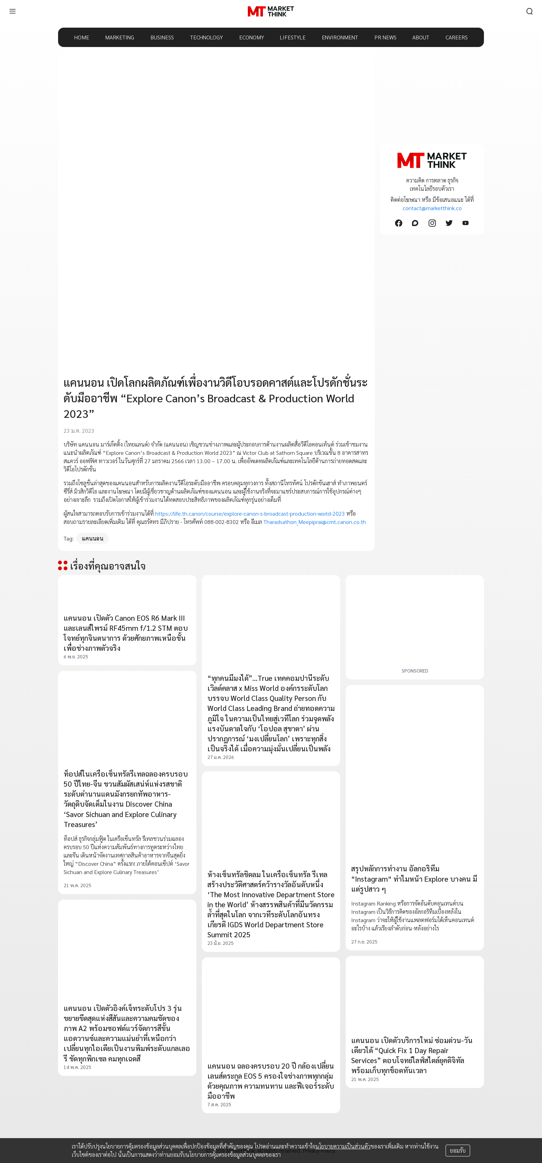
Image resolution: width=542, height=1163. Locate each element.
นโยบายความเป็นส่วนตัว (343, 1146)
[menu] (12, 11)
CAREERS (457, 37)
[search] (529, 11)
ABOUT (420, 37)
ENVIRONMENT (340, 37)
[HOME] (271, 11)
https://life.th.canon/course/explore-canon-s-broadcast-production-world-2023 (250, 513)
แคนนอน (92, 538)
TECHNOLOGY (206, 37)
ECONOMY (251, 37)
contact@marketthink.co (432, 208)
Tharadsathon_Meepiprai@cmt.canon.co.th (315, 521)
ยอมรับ (458, 1150)
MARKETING (119, 37)
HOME (81, 37)
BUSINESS (162, 37)
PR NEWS (385, 37)
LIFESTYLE (293, 37)
